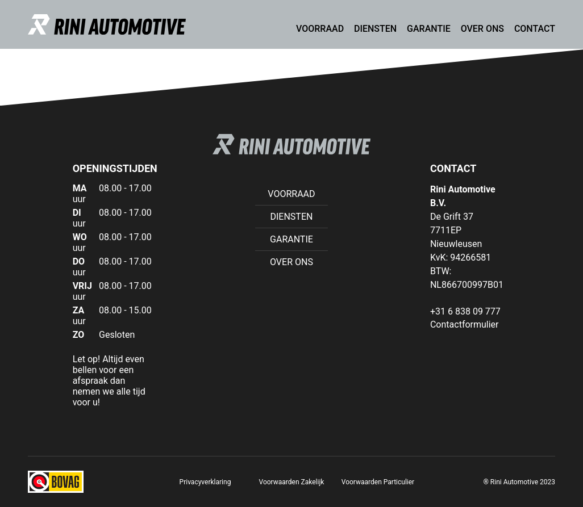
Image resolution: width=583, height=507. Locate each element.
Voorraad (320, 28)
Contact (534, 28)
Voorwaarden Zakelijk (291, 482)
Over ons (482, 28)
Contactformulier (464, 324)
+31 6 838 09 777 (465, 311)
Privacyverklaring (205, 482)
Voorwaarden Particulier (378, 482)
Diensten (375, 28)
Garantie (429, 28)
